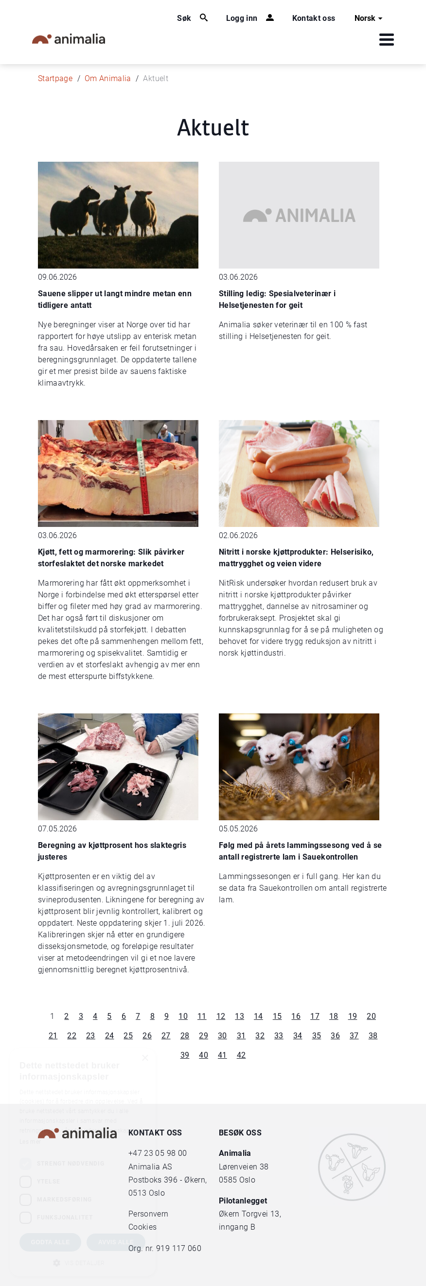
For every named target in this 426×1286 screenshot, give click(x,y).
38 (373, 1035)
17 (315, 1016)
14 (258, 1016)
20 (371, 1016)
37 (354, 1035)
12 (221, 1016)
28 (185, 1035)
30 (222, 1035)
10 (183, 1016)
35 (316, 1035)
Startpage (55, 78)
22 (71, 1035)
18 (333, 1016)
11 (202, 1016)
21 (53, 1035)
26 (147, 1035)
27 (166, 1035)
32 (260, 1035)
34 (297, 1035)
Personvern (148, 1213)
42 (241, 1055)
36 (335, 1035)
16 (296, 1016)
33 (279, 1035)
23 (90, 1035)
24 (109, 1035)
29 (203, 1035)
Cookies (142, 1227)
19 (352, 1016)
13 (239, 1016)
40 (203, 1055)
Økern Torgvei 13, (251, 1213)
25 (128, 1035)
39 (185, 1055)
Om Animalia (108, 78)
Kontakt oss (314, 18)
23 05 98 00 (165, 1153)
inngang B (237, 1227)
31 (241, 1035)
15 (277, 1016)
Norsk (370, 18)
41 (222, 1055)
